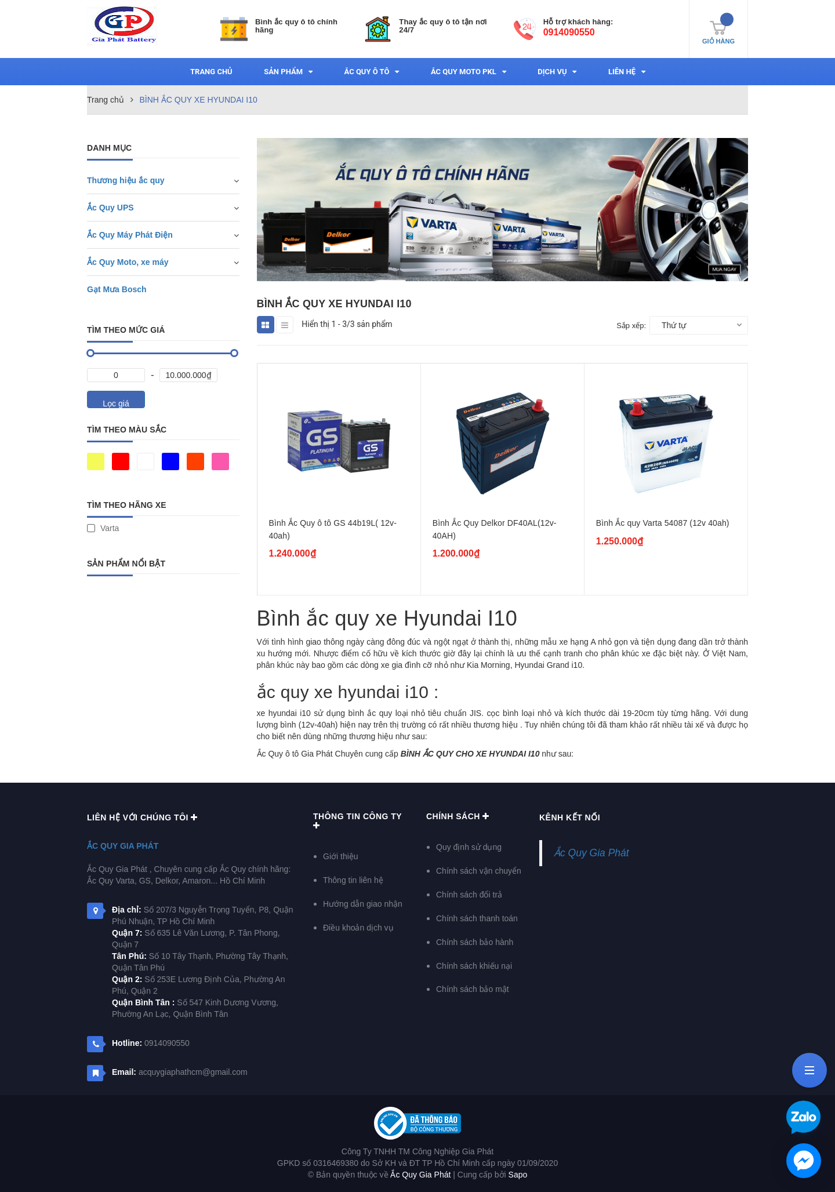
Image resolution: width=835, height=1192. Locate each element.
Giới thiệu (340, 856)
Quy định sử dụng (469, 847)
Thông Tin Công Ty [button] (357, 821)
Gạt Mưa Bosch (117, 289)
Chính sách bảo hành (474, 942)
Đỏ (120, 461)
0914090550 (569, 32)
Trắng (145, 461)
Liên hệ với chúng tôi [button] (142, 817)
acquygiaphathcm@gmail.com (193, 1072)
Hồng (220, 461)
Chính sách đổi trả (469, 894)
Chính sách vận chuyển (478, 870)
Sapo (518, 1174)
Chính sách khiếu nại (474, 966)
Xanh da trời (170, 461)
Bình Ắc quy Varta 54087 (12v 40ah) (662, 523)
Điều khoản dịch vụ (358, 927)
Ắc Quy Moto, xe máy (127, 262)
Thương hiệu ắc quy (126, 180)
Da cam (195, 461)
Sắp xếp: (631, 325)
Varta (103, 528)
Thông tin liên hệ (353, 880)
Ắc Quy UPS (110, 207)
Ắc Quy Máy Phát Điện (130, 234)
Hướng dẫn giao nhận (362, 903)
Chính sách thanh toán (477, 918)
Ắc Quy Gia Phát (122, 846)
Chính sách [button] (457, 816)
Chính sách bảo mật (472, 989)
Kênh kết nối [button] (569, 817)
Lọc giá (116, 403)
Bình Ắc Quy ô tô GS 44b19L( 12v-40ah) (333, 529)
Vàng (95, 461)
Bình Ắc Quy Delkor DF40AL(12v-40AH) (495, 529)
